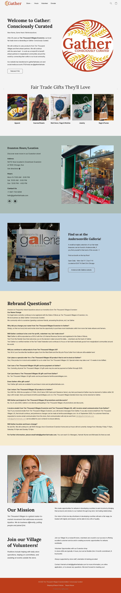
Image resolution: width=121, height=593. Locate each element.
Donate (53, 3)
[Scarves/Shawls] (39, 109)
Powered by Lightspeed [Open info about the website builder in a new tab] (60, 589)
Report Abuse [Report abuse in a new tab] (69, 585)
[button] (13, 3)
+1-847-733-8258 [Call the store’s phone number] (14, 192)
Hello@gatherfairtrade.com (16, 419)
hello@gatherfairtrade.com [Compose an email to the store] (17, 195)
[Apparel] (17, 109)
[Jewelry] (82, 109)
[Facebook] (9, 201)
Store (28, 3)
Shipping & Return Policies (55, 585)
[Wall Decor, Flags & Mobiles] (60, 109)
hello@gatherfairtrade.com (85, 416)
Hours (36, 3)
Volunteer (44, 3)
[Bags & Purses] (104, 109)
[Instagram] (15, 201)
